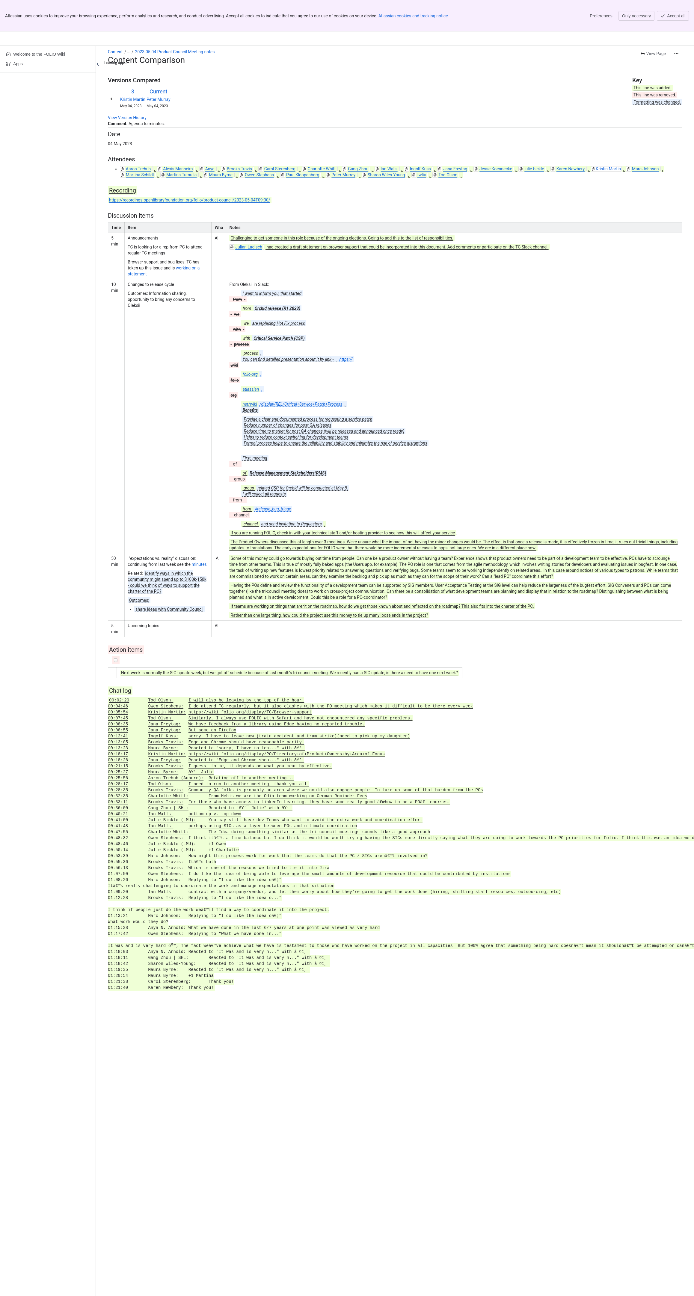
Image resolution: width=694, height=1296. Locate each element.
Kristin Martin (132, 68)
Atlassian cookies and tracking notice (413, 15)
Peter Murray (159, 68)
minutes (198, 532)
